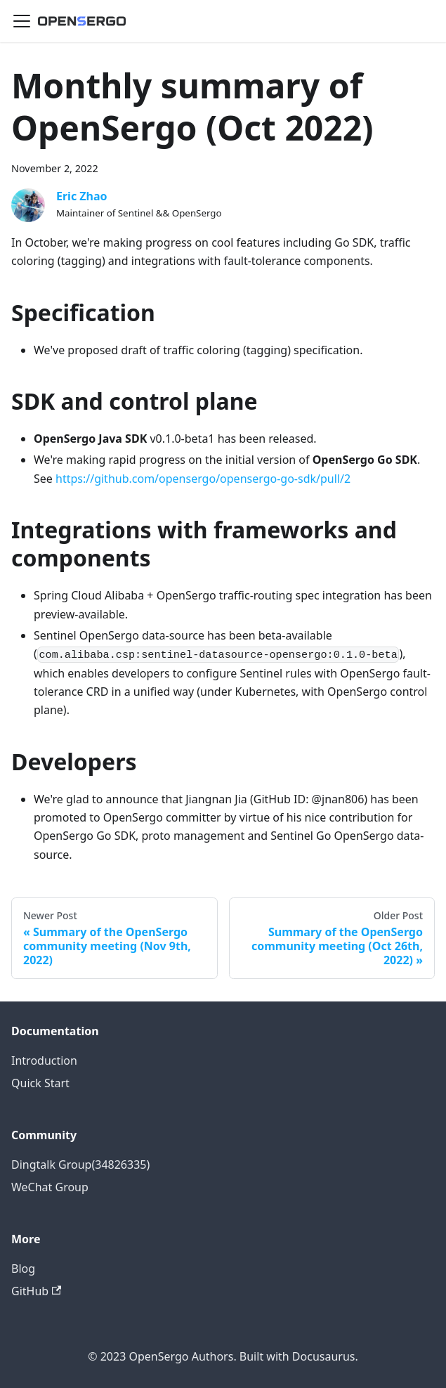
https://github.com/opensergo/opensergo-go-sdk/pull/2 (202, 478)
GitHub (36, 1291)
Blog (23, 1268)
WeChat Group (49, 1187)
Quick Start (40, 1083)
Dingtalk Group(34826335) (80, 1164)
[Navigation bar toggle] (21, 21)
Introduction (44, 1060)
